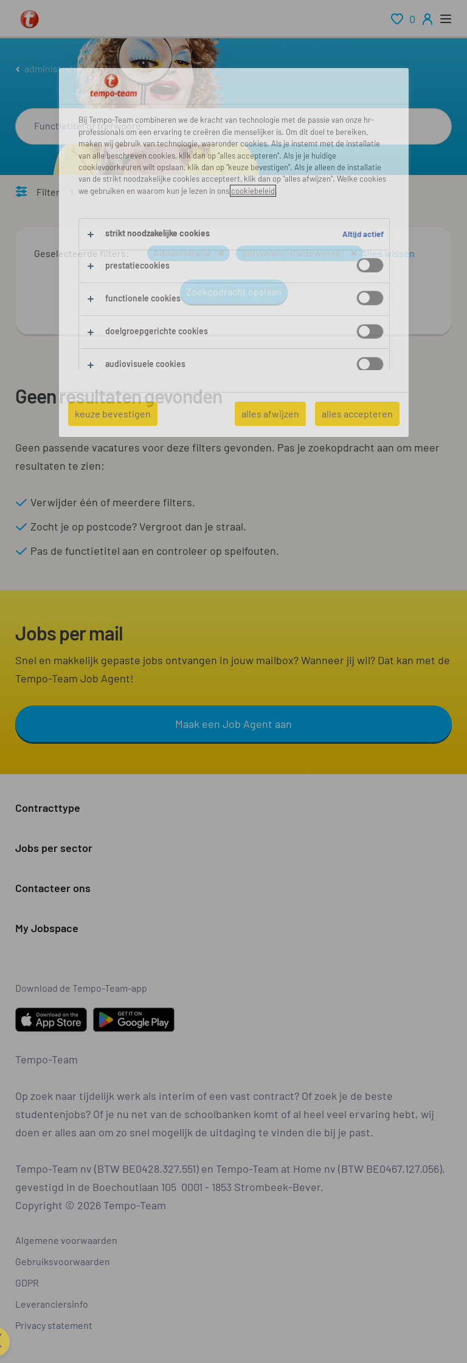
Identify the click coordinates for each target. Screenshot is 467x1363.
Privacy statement (53, 1325)
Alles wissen (388, 253)
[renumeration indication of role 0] (403, 19)
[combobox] (233, 126)
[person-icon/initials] (427, 19)
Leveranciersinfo (51, 1304)
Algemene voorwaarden (66, 1240)
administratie (52, 68)
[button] (221, 253)
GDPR (27, 1282)
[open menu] (446, 19)
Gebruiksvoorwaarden (62, 1261)
